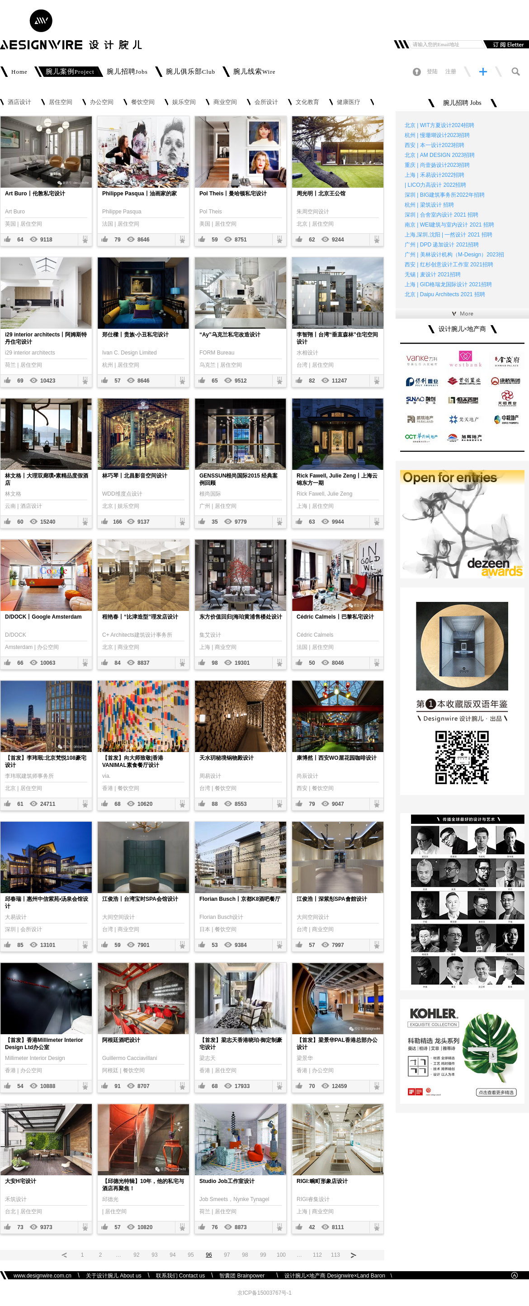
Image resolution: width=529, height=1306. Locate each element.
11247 (339, 381)
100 (281, 1255)
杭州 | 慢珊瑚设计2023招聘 (437, 135)
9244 (338, 240)
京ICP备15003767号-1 (264, 1293)
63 (312, 522)
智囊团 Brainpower (244, 1276)
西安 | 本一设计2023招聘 (434, 145)
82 (312, 381)
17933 (242, 1086)
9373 (46, 1227)
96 (209, 1255)
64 (20, 240)
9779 (241, 522)
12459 (339, 1086)
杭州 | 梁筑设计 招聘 (429, 205)
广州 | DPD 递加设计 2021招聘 (442, 244)
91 (117, 1086)
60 (20, 522)
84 (117, 663)
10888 (47, 1086)
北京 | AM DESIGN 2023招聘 (440, 155)
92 (136, 1255)
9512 (241, 381)
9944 (338, 522)
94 (172, 1255)
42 (312, 1227)
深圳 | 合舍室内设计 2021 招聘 (441, 215)
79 (117, 240)
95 (191, 1255)
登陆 (432, 71)
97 (227, 1255)
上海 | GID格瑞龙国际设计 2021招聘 (448, 284)
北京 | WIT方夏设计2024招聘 (439, 125)
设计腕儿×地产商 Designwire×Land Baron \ (338, 1276)
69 (20, 381)
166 (117, 522)
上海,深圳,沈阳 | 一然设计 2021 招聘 (448, 235)
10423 (47, 381)
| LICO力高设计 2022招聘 (436, 185)
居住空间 (60, 102)
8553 (241, 804)
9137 (143, 522)
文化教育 (307, 102)
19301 (242, 663)
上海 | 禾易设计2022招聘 (434, 175)
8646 (143, 240)
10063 (47, 663)
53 (214, 945)
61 (20, 804)
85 (20, 945)
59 (214, 240)
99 (263, 1255)
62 (312, 240)
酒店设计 (19, 102)
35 (214, 522)
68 (117, 804)
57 (117, 381)
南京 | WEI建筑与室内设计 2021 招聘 (449, 225)
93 (154, 1255)
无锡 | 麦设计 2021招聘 (433, 274)
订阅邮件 (505, 44)
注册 (450, 71)
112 (317, 1255)
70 (312, 1086)
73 (20, 1227)
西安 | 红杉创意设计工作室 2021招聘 (449, 264)
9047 (338, 804)
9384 (241, 945)
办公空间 (101, 102)
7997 (338, 945)
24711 (47, 804)
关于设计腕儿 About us (114, 1276)
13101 (47, 945)
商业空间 (225, 102)
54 (20, 1086)
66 (20, 663)
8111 (338, 1227)
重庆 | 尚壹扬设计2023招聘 (437, 165)
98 (214, 663)
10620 (144, 804)
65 (214, 381)
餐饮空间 (143, 102)
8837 (143, 663)
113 (335, 1255)
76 (214, 1227)
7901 (143, 945)
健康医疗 (348, 102)
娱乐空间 (184, 102)
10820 (144, 1227)
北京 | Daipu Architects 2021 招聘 (445, 294)
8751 (241, 240)
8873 (241, 1227)
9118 (46, 240)
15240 (47, 522)
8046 (338, 663)
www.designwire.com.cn (42, 1276)
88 (214, 804)
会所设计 (266, 102)
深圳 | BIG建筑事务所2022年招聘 (445, 195)
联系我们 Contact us (180, 1276)
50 (312, 663)
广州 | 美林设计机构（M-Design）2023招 (454, 254)
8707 (143, 1086)
